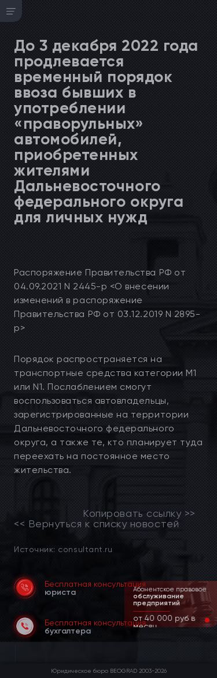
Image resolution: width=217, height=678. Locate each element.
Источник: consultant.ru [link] (63, 549)
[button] (198, 620)
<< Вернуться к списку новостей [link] (96, 524)
